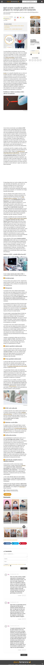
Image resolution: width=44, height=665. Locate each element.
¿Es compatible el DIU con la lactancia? (7, 521)
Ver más (23, 654)
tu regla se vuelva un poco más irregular (17, 218)
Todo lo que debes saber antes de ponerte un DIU (14, 520)
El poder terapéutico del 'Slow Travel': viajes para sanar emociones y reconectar (33, 22)
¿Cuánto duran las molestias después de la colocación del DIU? (23, 507)
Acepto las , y (35, 52)
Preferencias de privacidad (12, 564)
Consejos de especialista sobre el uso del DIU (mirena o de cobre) (23, 520)
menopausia (24, 307)
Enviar (24, 568)
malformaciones (12, 385)
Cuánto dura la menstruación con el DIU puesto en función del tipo (15, 506)
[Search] (36, 2)
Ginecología (22, 486)
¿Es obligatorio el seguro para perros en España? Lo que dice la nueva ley (38, 22)
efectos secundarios (10, 57)
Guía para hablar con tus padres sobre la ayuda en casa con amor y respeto (37, 28)
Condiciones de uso (21, 564)
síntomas (23, 465)
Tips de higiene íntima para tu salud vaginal (13, 528)
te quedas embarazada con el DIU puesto (17, 366)
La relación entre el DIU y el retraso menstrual (7, 508)
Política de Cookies (6, 565)
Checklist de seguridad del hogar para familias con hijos (33, 30)
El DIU (4, 73)
